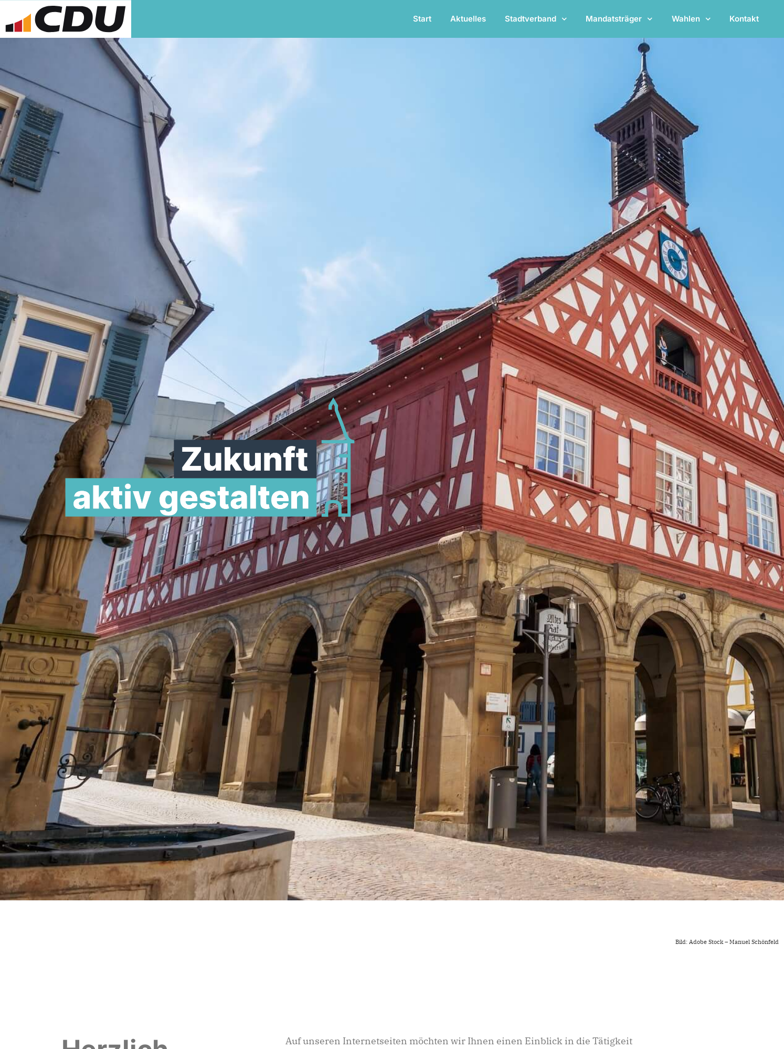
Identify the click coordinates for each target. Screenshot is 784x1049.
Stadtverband (536, 19)
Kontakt (744, 19)
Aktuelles (468, 19)
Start (422, 19)
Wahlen (691, 19)
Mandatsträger (619, 19)
